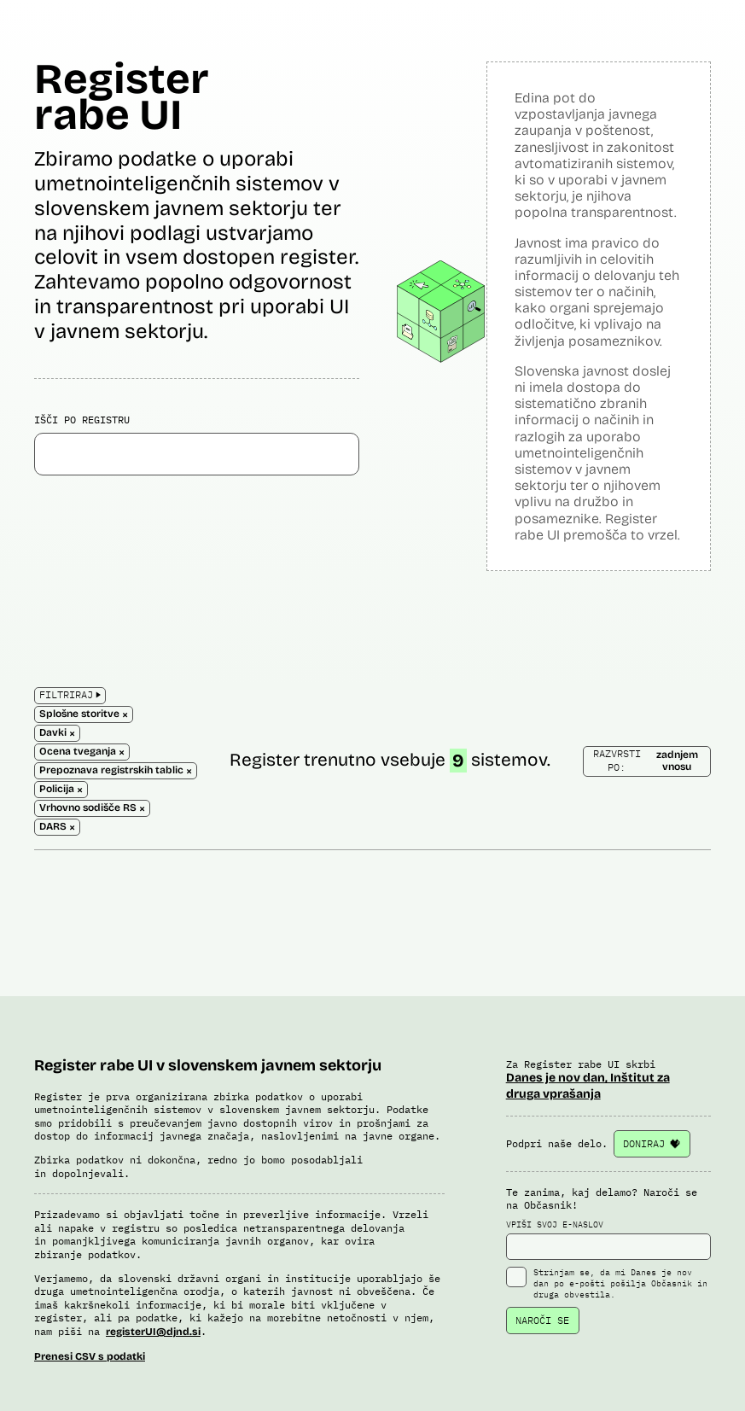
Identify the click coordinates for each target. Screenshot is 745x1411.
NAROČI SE (542, 1320)
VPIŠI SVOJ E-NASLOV (608, 1239)
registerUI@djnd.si (153, 1332)
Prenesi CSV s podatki (89, 1356)
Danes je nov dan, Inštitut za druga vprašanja (588, 1085)
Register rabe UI (121, 97)
